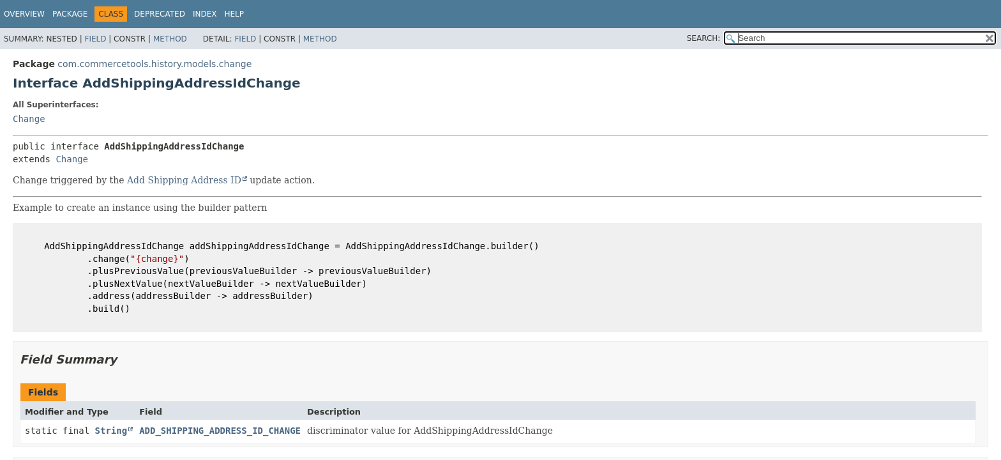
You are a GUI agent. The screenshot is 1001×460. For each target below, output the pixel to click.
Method (170, 38)
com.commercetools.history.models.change (154, 64)
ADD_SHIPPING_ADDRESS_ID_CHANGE (220, 430)
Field (95, 38)
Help (234, 14)
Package (69, 14)
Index (205, 14)
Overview (24, 14)
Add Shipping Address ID (184, 180)
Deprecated (159, 14)
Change (29, 119)
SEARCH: (704, 38)
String (111, 430)
